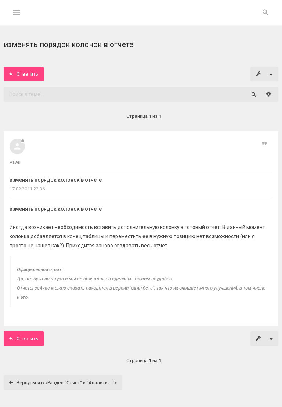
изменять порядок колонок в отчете (56, 180)
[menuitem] (265, 13)
